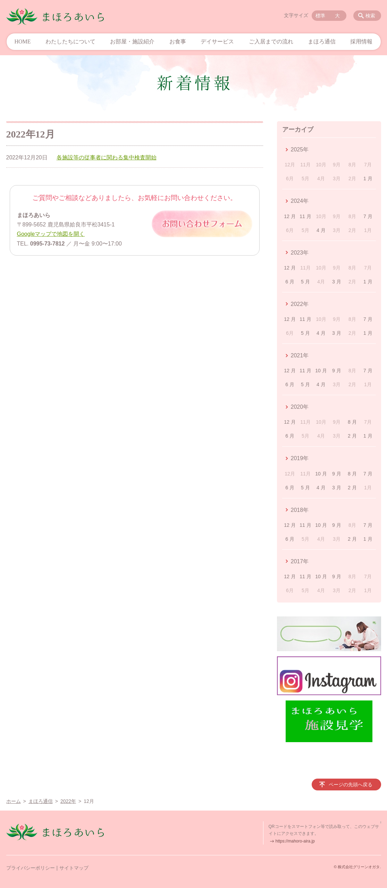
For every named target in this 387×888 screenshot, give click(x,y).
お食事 (177, 41)
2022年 (300, 304)
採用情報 (361, 41)
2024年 (300, 201)
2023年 (300, 253)
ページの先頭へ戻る (350, 784)
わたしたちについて (70, 41)
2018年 (300, 510)
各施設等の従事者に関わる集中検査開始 (107, 157)
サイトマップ (74, 868)
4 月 (321, 230)
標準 (320, 15)
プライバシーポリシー (30, 868)
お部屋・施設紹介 (132, 41)
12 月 (289, 216)
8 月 (352, 422)
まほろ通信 (322, 41)
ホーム (13, 801)
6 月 (289, 281)
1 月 (367, 178)
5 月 (305, 281)
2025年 (300, 149)
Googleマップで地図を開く (51, 234)
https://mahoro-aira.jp (295, 841)
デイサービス (217, 41)
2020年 (300, 407)
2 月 (352, 436)
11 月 (305, 216)
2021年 (300, 355)
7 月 (367, 216)
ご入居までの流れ (271, 41)
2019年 (300, 458)
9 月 (336, 370)
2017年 (300, 561)
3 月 (336, 281)
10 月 (321, 370)
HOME (23, 41)
